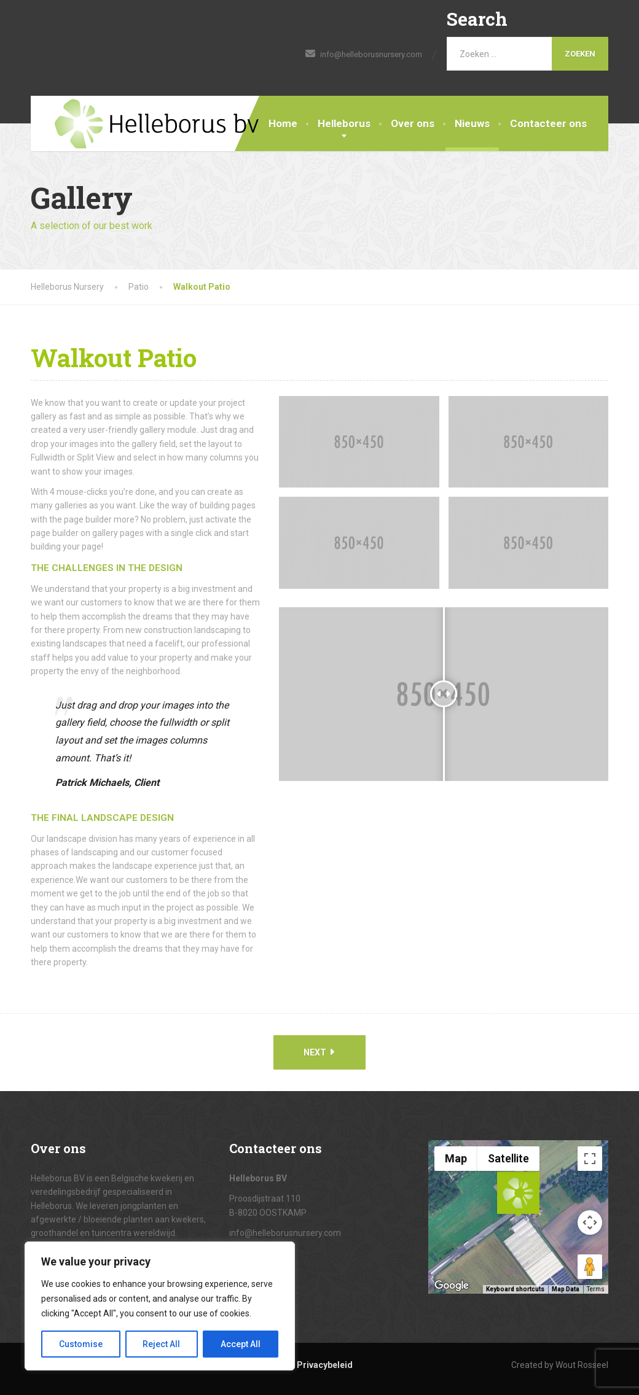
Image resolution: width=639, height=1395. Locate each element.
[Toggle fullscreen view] (590, 1158)
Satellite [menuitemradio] (508, 1158)
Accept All (241, 1344)
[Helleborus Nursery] (145, 124)
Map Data (565, 1289)
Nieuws (472, 123)
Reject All (162, 1344)
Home (283, 123)
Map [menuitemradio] (456, 1158)
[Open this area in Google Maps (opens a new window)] (451, 1286)
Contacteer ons (548, 123)
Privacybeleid (325, 1365)
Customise (81, 1344)
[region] (160, 1306)
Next (319, 1052)
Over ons (412, 123)
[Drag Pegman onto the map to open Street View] (590, 1266)
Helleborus (344, 123)
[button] (518, 1194)
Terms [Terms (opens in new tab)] (596, 1289)
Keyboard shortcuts (515, 1289)
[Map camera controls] (590, 1222)
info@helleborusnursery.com (285, 1233)
